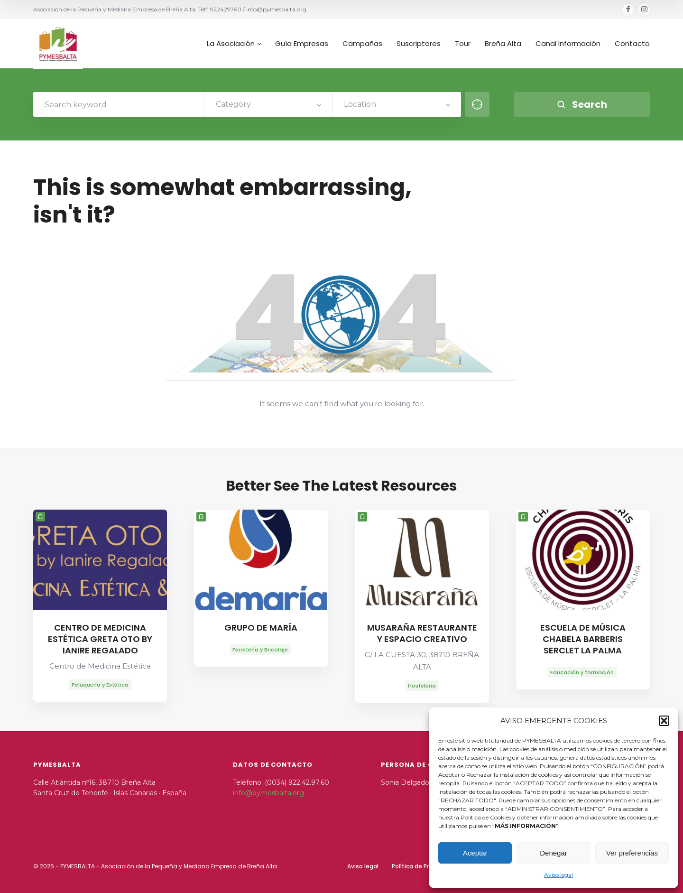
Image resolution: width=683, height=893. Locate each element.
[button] (664, 721)
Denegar (553, 853)
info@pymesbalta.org (268, 793)
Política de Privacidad (422, 866)
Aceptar (475, 853)
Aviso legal (558, 874)
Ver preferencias (632, 853)
